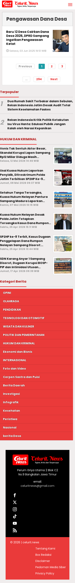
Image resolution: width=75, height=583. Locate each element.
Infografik (11, 402)
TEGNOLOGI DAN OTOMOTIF (23, 318)
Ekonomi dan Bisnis (17, 352)
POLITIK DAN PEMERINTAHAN (23, 335)
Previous (25, 66)
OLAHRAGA (11, 301)
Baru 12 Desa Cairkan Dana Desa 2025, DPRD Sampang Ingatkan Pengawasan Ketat (27, 38)
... (26, 79)
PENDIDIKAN (12, 310)
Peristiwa (10, 419)
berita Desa (12, 436)
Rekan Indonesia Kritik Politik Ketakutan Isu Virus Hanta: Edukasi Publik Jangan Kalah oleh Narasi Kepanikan (38, 124)
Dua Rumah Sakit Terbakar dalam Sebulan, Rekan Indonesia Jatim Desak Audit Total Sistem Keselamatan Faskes (40, 105)
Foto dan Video (14, 369)
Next (54, 79)
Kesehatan (11, 411)
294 (39, 79)
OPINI (7, 293)
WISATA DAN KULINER (18, 326)
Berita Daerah (14, 385)
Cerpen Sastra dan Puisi (21, 377)
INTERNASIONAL (14, 360)
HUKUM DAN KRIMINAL (19, 343)
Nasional (9, 427)
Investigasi (11, 394)
